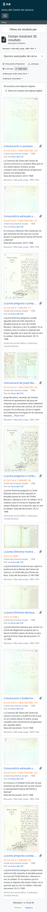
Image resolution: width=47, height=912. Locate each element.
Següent (29, 907)
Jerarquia (33, 64)
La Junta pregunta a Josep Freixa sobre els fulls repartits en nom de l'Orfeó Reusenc (20, 855)
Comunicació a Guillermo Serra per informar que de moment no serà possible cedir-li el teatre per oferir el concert (20, 698)
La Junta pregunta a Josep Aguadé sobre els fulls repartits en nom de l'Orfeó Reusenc (20, 303)
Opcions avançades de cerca (20, 56)
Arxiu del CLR (17, 156)
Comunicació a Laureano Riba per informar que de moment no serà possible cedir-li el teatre (20, 146)
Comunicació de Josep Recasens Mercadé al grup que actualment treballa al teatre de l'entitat (20, 382)
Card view (8, 69)
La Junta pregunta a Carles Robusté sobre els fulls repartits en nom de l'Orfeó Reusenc (20, 475)
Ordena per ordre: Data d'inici (15, 73)
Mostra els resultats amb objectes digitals (23, 91)
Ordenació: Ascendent (12, 78)
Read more (19, 415)
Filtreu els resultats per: (23, 29)
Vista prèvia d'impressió (14, 64)
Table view (21, 69)
